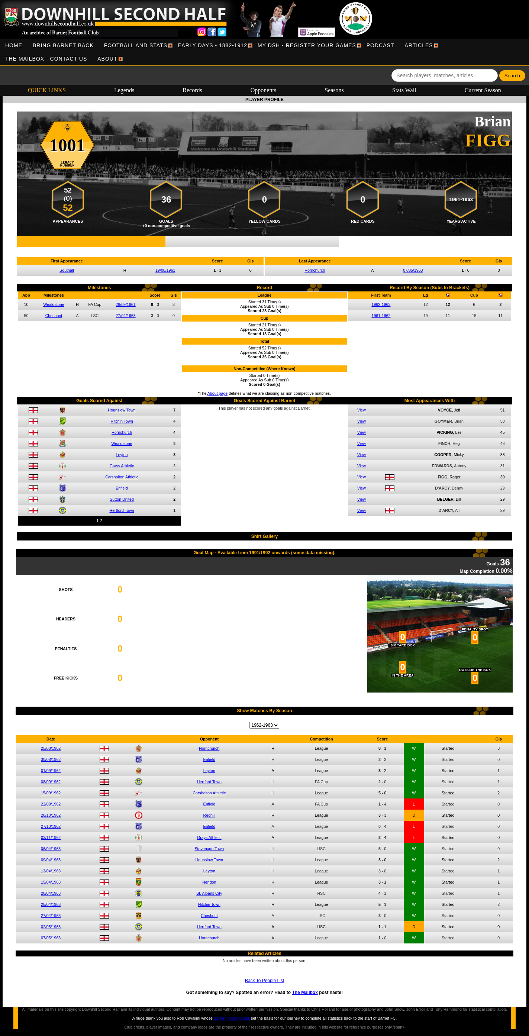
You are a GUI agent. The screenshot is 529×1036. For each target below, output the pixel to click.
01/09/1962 (51, 770)
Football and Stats (135, 45)
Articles (418, 45)
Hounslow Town (121, 410)
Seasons (334, 90)
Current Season (483, 90)
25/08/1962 (51, 748)
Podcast (380, 45)
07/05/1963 (413, 270)
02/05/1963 (51, 926)
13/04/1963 (51, 871)
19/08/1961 (165, 270)
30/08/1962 (51, 759)
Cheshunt (53, 315)
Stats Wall (404, 90)
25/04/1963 (51, 904)
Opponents (263, 90)
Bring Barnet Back (63, 45)
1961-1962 (380, 315)
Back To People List (264, 980)
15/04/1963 (51, 882)
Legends (124, 90)
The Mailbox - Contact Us (46, 59)
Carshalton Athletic (121, 477)
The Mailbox (304, 992)
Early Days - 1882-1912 (212, 45)
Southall (66, 270)
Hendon (209, 882)
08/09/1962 (51, 782)
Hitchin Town (121, 421)
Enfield (122, 488)
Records (192, 90)
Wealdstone (53, 304)
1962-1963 (380, 304)
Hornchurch (314, 270)
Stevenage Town (209, 848)
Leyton (122, 454)
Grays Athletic (122, 466)
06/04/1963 (51, 848)
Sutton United (122, 499)
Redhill (209, 815)
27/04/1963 (125, 315)
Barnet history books (232, 1018)
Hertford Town (121, 510)
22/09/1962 (51, 804)
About (107, 59)
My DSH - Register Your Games (307, 45)
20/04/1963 (51, 893)
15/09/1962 (51, 793)
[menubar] (264, 52)
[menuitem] (14, 45)
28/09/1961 (125, 304)
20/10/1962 (51, 815)
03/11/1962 (51, 837)
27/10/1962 (51, 826)
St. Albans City (209, 893)
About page (217, 393)
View (361, 410)
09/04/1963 (51, 860)
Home (13, 45)
